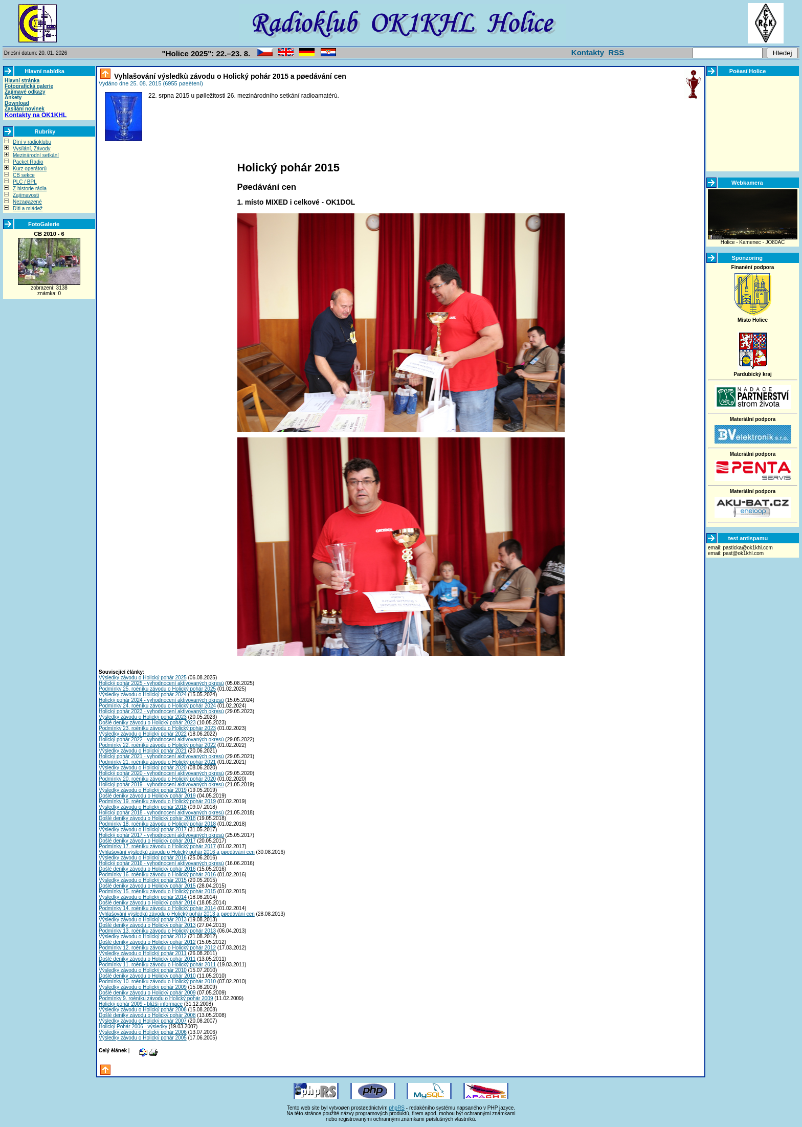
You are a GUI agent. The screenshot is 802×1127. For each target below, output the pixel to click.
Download (17, 103)
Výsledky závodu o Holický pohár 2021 (143, 751)
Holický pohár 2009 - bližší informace (141, 1004)
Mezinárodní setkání (36, 155)
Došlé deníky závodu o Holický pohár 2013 (147, 925)
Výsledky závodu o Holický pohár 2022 (143, 734)
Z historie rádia (30, 188)
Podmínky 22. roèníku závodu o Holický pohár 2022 (157, 745)
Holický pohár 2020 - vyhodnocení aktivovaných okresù (161, 773)
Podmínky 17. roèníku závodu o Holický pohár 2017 (157, 846)
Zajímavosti (26, 195)
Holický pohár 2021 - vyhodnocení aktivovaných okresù (161, 756)
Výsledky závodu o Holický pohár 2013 (143, 919)
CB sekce (24, 175)
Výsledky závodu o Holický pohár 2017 (143, 829)
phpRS (397, 1108)
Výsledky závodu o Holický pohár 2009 (143, 987)
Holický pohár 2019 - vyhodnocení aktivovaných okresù (161, 784)
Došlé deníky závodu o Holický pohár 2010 (147, 976)
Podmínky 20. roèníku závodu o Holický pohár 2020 (157, 779)
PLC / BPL (25, 182)
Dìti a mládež (27, 208)
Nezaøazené (27, 202)
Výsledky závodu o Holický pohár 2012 (143, 936)
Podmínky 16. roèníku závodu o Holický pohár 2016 (157, 874)
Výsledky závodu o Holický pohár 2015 (143, 880)
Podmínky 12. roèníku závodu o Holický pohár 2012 (157, 948)
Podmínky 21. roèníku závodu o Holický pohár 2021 (157, 762)
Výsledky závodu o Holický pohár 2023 (143, 717)
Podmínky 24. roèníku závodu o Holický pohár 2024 (157, 706)
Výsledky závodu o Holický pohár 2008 (143, 1009)
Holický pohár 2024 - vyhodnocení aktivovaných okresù (161, 700)
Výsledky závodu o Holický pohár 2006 (143, 1032)
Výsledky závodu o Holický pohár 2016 (143, 857)
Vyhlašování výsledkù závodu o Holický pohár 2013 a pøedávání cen (177, 914)
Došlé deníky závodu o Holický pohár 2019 (147, 796)
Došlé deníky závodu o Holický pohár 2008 (147, 1015)
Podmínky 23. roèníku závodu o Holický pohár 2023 (157, 728)
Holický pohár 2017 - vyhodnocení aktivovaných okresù (161, 835)
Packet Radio (28, 162)
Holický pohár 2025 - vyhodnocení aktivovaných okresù (161, 683)
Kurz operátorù (30, 168)
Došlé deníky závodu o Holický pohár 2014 (147, 902)
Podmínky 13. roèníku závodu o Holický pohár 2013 (157, 931)
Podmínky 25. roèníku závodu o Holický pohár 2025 (157, 689)
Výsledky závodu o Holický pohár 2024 (143, 694)
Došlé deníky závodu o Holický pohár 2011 (147, 959)
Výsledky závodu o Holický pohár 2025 (143, 677)
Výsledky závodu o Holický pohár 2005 (143, 1038)
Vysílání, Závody (32, 148)
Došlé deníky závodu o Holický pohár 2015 (147, 886)
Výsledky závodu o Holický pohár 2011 (143, 953)
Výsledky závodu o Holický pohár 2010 (143, 970)
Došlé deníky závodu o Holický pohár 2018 (147, 818)
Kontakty (587, 52)
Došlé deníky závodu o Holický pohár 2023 (147, 722)
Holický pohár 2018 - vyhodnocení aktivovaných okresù (161, 812)
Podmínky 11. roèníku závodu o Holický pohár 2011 (157, 964)
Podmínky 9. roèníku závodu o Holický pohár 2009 (156, 998)
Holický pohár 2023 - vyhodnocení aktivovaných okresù (161, 711)
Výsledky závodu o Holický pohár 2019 (143, 790)
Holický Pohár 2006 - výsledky (133, 1026)
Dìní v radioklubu (32, 142)
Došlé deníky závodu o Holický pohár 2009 (147, 993)
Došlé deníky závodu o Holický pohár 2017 (147, 841)
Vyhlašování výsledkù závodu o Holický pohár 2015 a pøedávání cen (229, 76)
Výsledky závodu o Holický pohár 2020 (143, 767)
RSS (616, 52)
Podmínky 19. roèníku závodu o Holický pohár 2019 (157, 801)
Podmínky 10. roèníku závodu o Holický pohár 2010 (157, 981)
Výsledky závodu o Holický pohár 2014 (143, 897)
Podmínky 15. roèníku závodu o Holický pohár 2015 (157, 891)
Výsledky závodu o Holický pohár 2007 (143, 1021)
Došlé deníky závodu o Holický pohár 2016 (147, 869)
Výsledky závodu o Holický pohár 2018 (143, 807)
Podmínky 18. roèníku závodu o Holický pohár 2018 (157, 824)
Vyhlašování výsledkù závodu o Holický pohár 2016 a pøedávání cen (177, 852)
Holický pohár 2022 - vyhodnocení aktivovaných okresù (161, 739)
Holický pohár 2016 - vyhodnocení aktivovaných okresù (161, 863)
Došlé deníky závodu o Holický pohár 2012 (147, 942)
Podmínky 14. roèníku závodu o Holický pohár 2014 (157, 908)
